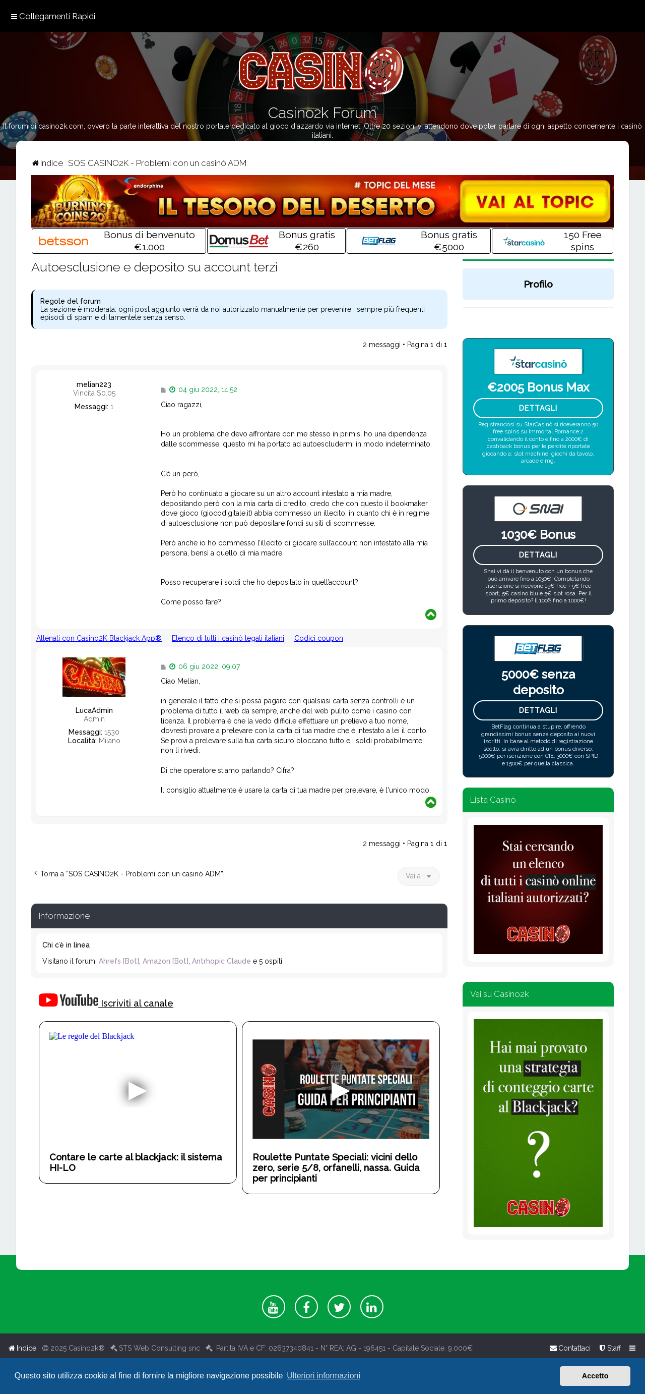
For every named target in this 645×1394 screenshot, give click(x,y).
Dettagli (538, 408)
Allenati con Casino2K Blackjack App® (99, 638)
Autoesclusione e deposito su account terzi (154, 266)
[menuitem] (609, 1348)
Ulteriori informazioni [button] (323, 1375)
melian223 (94, 384)
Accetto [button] (595, 1376)
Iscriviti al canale (106, 1001)
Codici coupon (318, 638)
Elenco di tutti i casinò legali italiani (228, 638)
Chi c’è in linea (66, 945)
